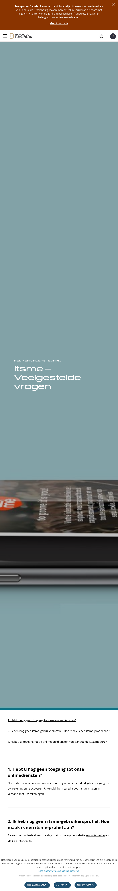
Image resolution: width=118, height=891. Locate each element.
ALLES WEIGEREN (85, 885)
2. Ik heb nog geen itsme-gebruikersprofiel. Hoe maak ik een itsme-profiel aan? (59, 731)
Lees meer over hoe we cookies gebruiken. (59, 871)
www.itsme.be (95, 835)
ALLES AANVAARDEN (37, 885)
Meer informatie (59, 23)
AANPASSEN (62, 885)
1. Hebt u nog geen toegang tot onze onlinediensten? (42, 720)
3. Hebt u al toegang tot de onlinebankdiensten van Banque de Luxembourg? (57, 741)
